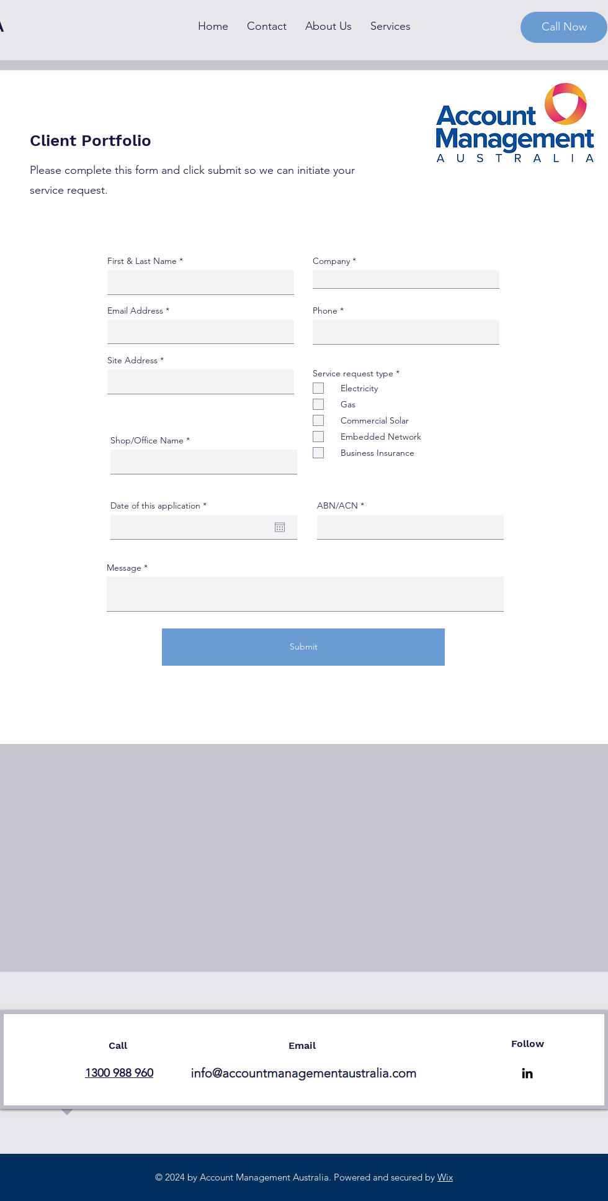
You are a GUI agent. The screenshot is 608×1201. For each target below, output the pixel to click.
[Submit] (303, 647)
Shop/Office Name (147, 440)
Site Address (132, 360)
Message (124, 567)
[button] (390, 26)
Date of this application (161, 505)
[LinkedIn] (527, 1073)
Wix (445, 1177)
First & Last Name (142, 260)
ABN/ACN (337, 505)
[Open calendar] (280, 527)
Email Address (135, 310)
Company (331, 260)
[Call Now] (564, 27)
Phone (325, 310)
